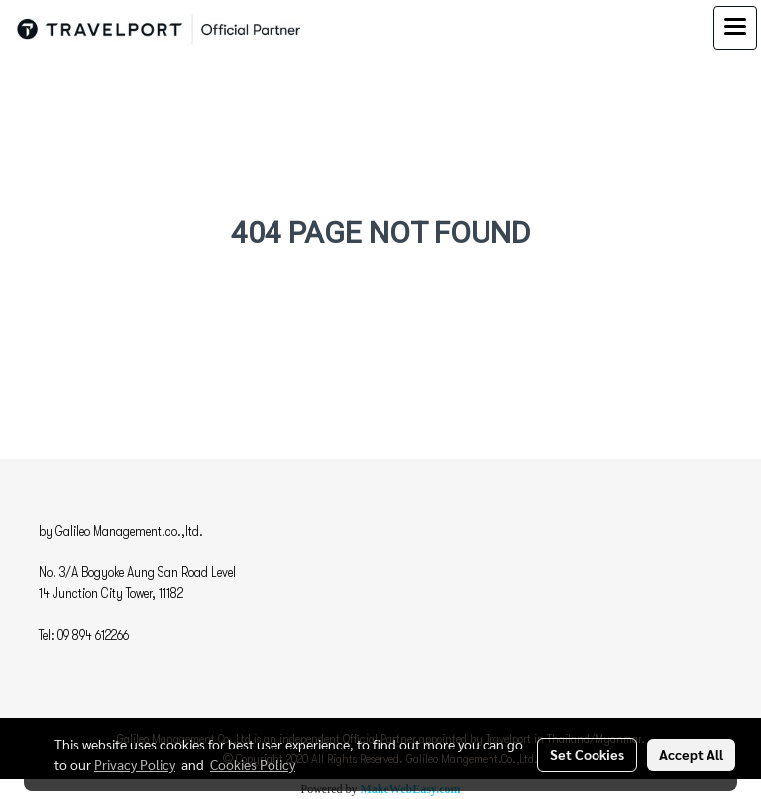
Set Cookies (587, 754)
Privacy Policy (134, 764)
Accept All (691, 754)
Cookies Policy (252, 764)
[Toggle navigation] (735, 28)
